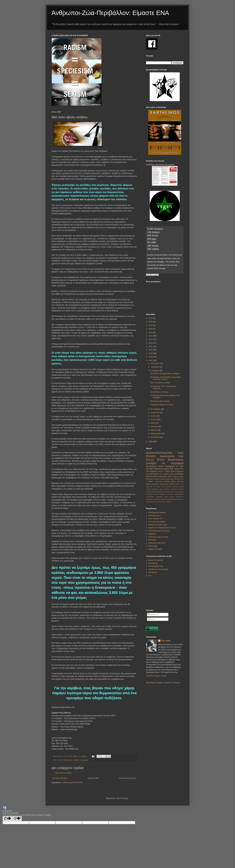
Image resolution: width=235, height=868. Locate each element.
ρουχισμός (157, 499)
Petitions (168, 486)
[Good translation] (7, 818)
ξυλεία (172, 496)
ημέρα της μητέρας (177, 492)
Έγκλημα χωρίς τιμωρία (159, 401)
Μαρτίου (154, 430)
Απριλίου (155, 426)
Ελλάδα (154, 476)
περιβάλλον (149, 499)
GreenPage (152, 546)
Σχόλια (151, 619)
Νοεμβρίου (155, 367)
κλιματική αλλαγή (159, 479)
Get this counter (152, 275)
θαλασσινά (149, 494)
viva (149, 575)
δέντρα (154, 492)
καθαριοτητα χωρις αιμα (157, 525)
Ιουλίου (154, 416)
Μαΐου (153, 423)
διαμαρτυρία (166, 492)
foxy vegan (166, 641)
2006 (151, 441)
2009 (151, 353)
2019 (151, 318)
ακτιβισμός (173, 489)
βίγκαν (173, 481)
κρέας (168, 479)
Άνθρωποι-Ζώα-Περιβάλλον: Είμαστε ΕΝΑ (110, 12)
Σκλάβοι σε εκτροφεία (81, 760)
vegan (161, 489)
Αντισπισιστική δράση (156, 522)
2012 (151, 343)
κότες (172, 479)
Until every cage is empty (158, 537)
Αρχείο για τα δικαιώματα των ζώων (162, 528)
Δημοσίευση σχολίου (63, 773)
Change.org (153, 563)
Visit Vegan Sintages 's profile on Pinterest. (163, 683)
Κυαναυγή (158, 481)
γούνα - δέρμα (164, 471)
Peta (162, 486)
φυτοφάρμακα (150, 502)
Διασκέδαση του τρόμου (159, 474)
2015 (151, 332)
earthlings (155, 489)
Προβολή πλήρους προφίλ (156, 676)
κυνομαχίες (159, 496)
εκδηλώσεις (162, 476)
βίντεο (161, 459)
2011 (151, 346)
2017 (151, 325)
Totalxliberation (154, 515)
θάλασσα (149, 479)
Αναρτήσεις (153, 614)
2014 (151, 336)
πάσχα (171, 484)
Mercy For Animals (155, 560)
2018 (151, 322)
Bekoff (177, 479)
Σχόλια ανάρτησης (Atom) (72, 782)
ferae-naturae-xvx (155, 518)
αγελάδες (166, 481)
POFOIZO (152, 540)
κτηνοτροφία (150, 496)
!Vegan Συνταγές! (155, 549)
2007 (151, 360)
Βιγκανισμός (68, 760)
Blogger (125, 798)
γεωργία (148, 492)
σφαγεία (163, 499)
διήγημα (159, 492)
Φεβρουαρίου (156, 433)
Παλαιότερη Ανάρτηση (127, 778)
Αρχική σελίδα (93, 778)
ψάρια (181, 476)
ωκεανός (168, 502)
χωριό (163, 502)
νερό (166, 496)
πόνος (177, 484)
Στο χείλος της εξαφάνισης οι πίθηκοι (165, 373)
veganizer (152, 534)
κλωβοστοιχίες (178, 494)
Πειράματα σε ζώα (174, 466)
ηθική (148, 484)
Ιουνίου (154, 420)
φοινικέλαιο (179, 499)
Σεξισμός (166, 489)
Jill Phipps (156, 486)
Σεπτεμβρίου (156, 409)
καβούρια (162, 494)
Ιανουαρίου (155, 437)
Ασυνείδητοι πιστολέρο (159, 392)
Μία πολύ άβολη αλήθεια (160, 383)
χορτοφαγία (178, 474)
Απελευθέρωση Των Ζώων (159, 531)
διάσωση (180, 481)
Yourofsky (175, 486)
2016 (151, 329)
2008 (151, 357)
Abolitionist (152, 572)
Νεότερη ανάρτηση (59, 778)
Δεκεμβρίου (156, 363)
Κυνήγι (149, 468)
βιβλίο (170, 476)
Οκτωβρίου (155, 370)
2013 (151, 339)
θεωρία (156, 494)
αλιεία (148, 476)
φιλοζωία (173, 499)
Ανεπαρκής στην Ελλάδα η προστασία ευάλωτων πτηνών (165, 378)
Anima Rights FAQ (155, 566)
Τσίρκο (177, 469)
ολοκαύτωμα (179, 496)
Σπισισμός (158, 468)
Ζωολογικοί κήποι (154, 466)
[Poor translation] (17, 818)
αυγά (172, 474)
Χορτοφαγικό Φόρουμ (156, 512)
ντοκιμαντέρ (164, 484)
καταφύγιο (170, 494)
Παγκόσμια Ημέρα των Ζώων (162, 405)
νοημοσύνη (155, 484)
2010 (151, 350)
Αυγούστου (155, 412)
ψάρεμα (175, 476)
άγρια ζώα (169, 468)
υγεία (168, 499)
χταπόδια (158, 502)
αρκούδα (180, 489)
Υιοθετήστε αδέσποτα (156, 543)
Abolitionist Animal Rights (158, 569)
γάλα (173, 471)
